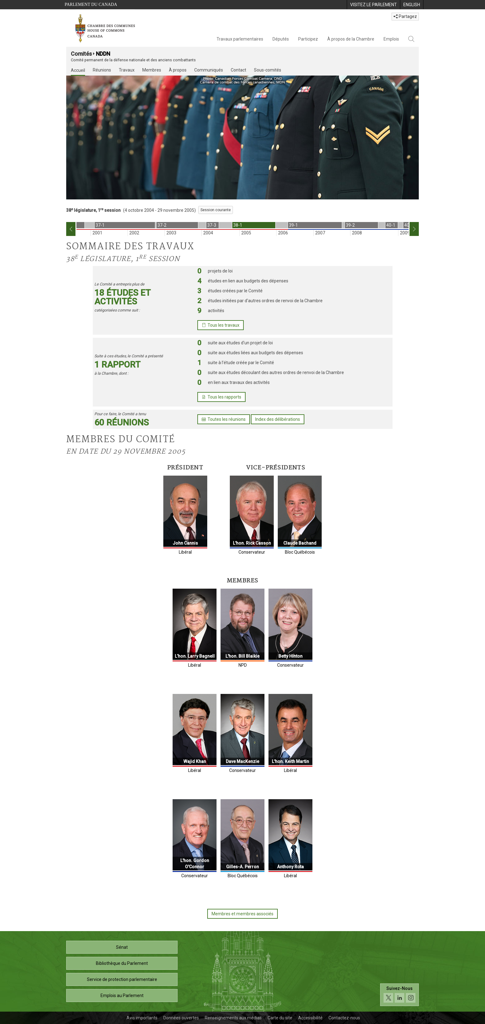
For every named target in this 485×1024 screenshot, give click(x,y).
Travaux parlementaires (240, 39)
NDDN (103, 53)
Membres (151, 70)
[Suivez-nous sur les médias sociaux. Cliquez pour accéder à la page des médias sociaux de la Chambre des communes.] (399, 994)
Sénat (122, 947)
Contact (238, 70)
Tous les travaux (220, 325)
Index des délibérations (277, 419)
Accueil (78, 70)
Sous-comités (267, 70)
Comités (81, 53)
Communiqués (208, 70)
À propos (178, 70)
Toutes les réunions (224, 419)
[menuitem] (373, 4)
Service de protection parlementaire (122, 979)
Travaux (127, 70)
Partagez (405, 16)
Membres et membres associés (242, 913)
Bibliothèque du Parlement (122, 963)
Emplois (391, 39)
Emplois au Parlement (122, 995)
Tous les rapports (221, 396)
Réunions (102, 70)
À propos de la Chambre (350, 39)
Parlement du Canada (91, 4)
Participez (308, 39)
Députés (281, 39)
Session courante (215, 210)
